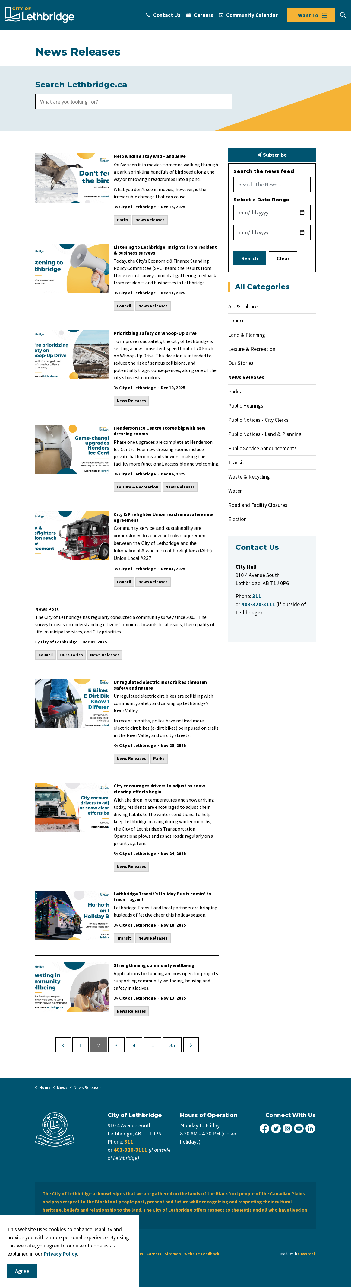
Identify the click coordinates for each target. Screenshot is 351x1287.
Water (235, 490)
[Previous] (63, 1044)
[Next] (191, 1044)
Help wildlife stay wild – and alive (150, 156)
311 (129, 1141)
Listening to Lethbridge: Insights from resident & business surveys (165, 250)
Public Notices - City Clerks (258, 419)
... (152, 1045)
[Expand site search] (343, 15)
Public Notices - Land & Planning (265, 434)
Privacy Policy (60, 1253)
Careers (199, 14)
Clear (283, 258)
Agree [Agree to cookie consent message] (22, 1271)
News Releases (150, 220)
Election (237, 519)
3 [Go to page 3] (116, 1045)
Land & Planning (246, 334)
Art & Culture (243, 306)
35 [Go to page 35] (172, 1045)
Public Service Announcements (262, 448)
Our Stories (71, 655)
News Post (47, 609)
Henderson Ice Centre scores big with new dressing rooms (159, 431)
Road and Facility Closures (257, 504)
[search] (133, 101)
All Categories (262, 286)
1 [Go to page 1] (80, 1045)
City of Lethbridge (137, 207)
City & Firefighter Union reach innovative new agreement (163, 517)
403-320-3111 (130, 1149)
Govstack (307, 1254)
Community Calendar (248, 14)
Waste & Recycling (249, 476)
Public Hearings (245, 405)
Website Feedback (201, 1254)
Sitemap (173, 1254)
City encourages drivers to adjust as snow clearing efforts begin (159, 788)
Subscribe (272, 154)
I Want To (311, 15)
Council (124, 306)
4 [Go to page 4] (134, 1045)
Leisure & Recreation (137, 487)
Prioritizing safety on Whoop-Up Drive (155, 333)
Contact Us (163, 14)
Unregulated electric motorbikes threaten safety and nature (160, 685)
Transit (124, 938)
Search (249, 258)
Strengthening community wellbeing (154, 965)
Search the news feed (263, 171)
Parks (122, 220)
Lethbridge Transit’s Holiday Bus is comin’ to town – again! (162, 896)
